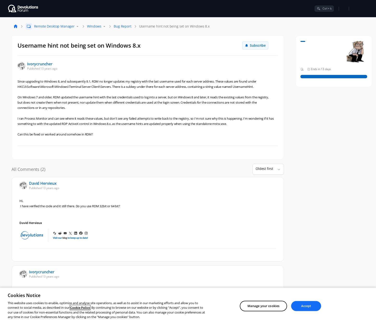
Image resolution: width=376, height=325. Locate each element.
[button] (277, 169)
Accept (306, 306)
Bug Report (122, 26)
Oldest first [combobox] (264, 168)
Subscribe (255, 45)
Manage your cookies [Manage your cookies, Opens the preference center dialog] (263, 306)
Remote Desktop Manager (54, 26)
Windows (94, 26)
